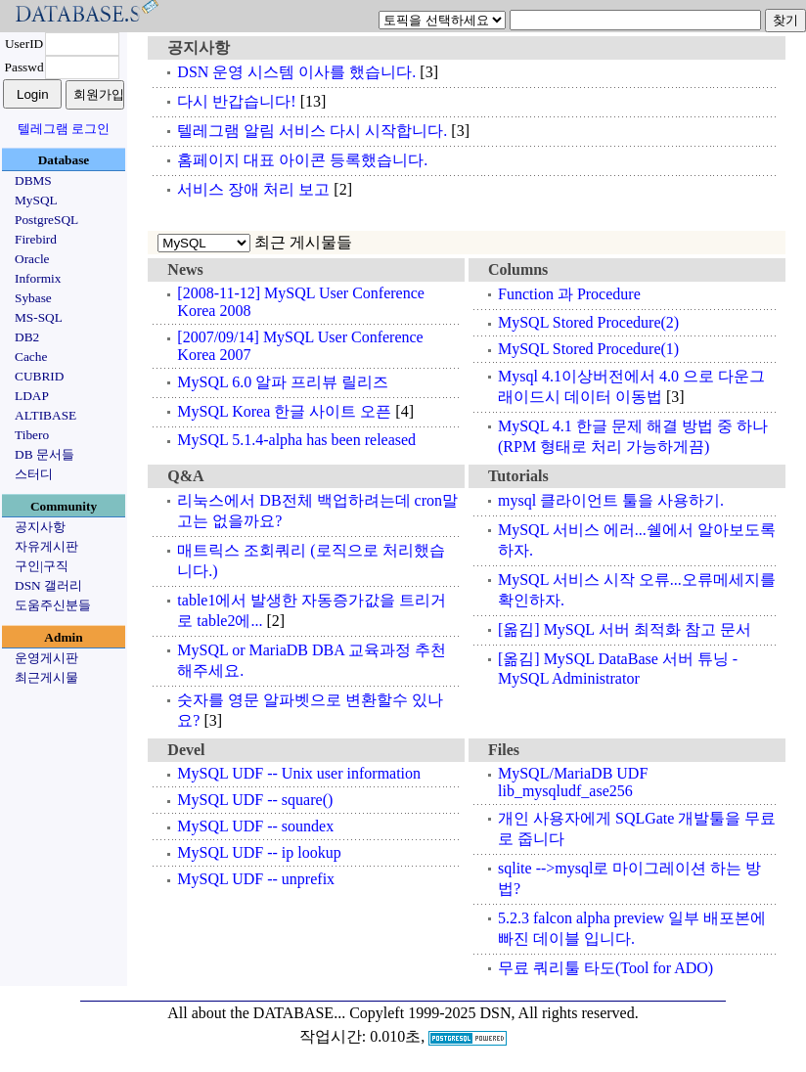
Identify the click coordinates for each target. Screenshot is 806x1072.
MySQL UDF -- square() (255, 799)
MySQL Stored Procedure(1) (588, 348)
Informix (38, 278)
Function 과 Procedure (569, 294)
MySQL (36, 200)
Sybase (33, 297)
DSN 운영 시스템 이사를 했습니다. (296, 72)
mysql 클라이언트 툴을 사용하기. (611, 500)
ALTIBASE (45, 415)
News (184, 269)
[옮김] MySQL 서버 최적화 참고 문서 (624, 629)
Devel (185, 749)
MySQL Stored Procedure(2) (588, 322)
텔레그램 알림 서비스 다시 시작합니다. (312, 130)
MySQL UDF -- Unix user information (299, 773)
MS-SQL (39, 317)
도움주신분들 (53, 605)
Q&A (185, 476)
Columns (518, 269)
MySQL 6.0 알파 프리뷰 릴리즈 (282, 382)
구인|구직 (41, 565)
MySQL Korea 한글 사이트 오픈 (284, 411)
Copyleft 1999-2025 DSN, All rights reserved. (494, 1013)
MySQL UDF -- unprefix (256, 879)
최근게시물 (46, 677)
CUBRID (39, 376)
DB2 (27, 337)
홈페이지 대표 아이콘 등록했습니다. (302, 160)
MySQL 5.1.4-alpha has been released (296, 439)
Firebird (36, 239)
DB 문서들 (44, 454)
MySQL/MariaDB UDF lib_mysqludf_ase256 (573, 782)
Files (503, 749)
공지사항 (40, 526)
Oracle (32, 258)
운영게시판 (46, 657)
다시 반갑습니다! (236, 101)
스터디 (34, 474)
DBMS (33, 180)
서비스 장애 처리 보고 (253, 189)
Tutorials (518, 476)
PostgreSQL (46, 219)
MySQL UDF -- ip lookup (258, 852)
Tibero (32, 434)
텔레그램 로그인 (64, 128)
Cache (31, 356)
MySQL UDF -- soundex (255, 826)
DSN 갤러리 (48, 585)
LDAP (32, 395)
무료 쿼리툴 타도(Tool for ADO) (605, 968)
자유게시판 (46, 546)
